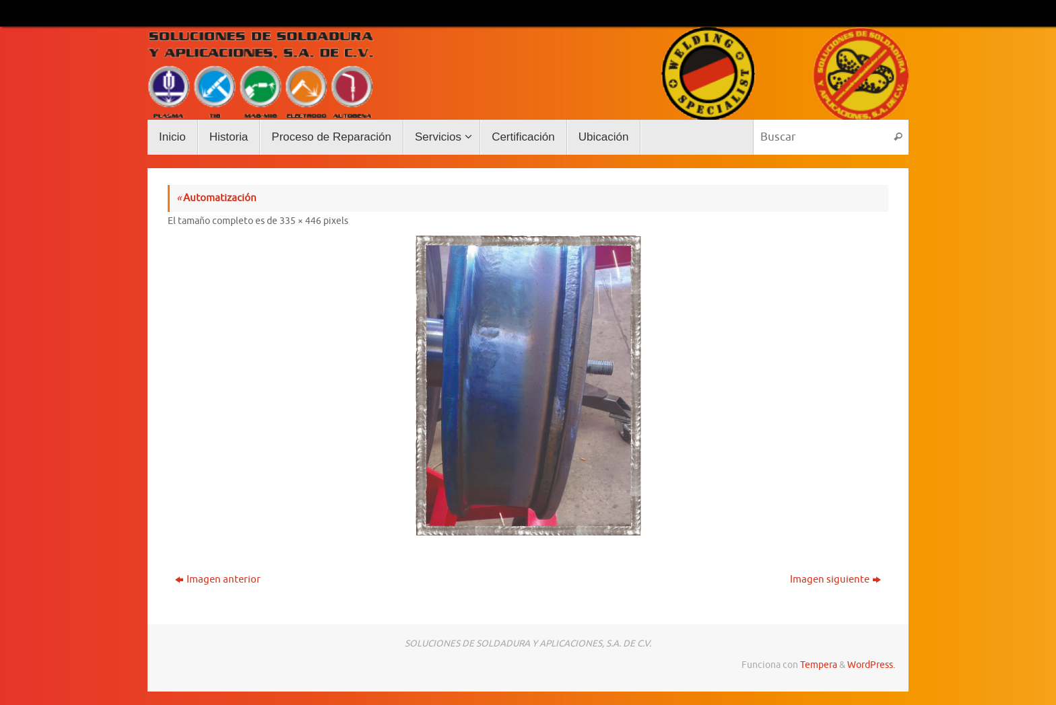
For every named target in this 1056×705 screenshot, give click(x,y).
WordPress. (871, 665)
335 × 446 (300, 221)
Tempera (818, 665)
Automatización (216, 198)
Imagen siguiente (835, 579)
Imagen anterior (218, 579)
